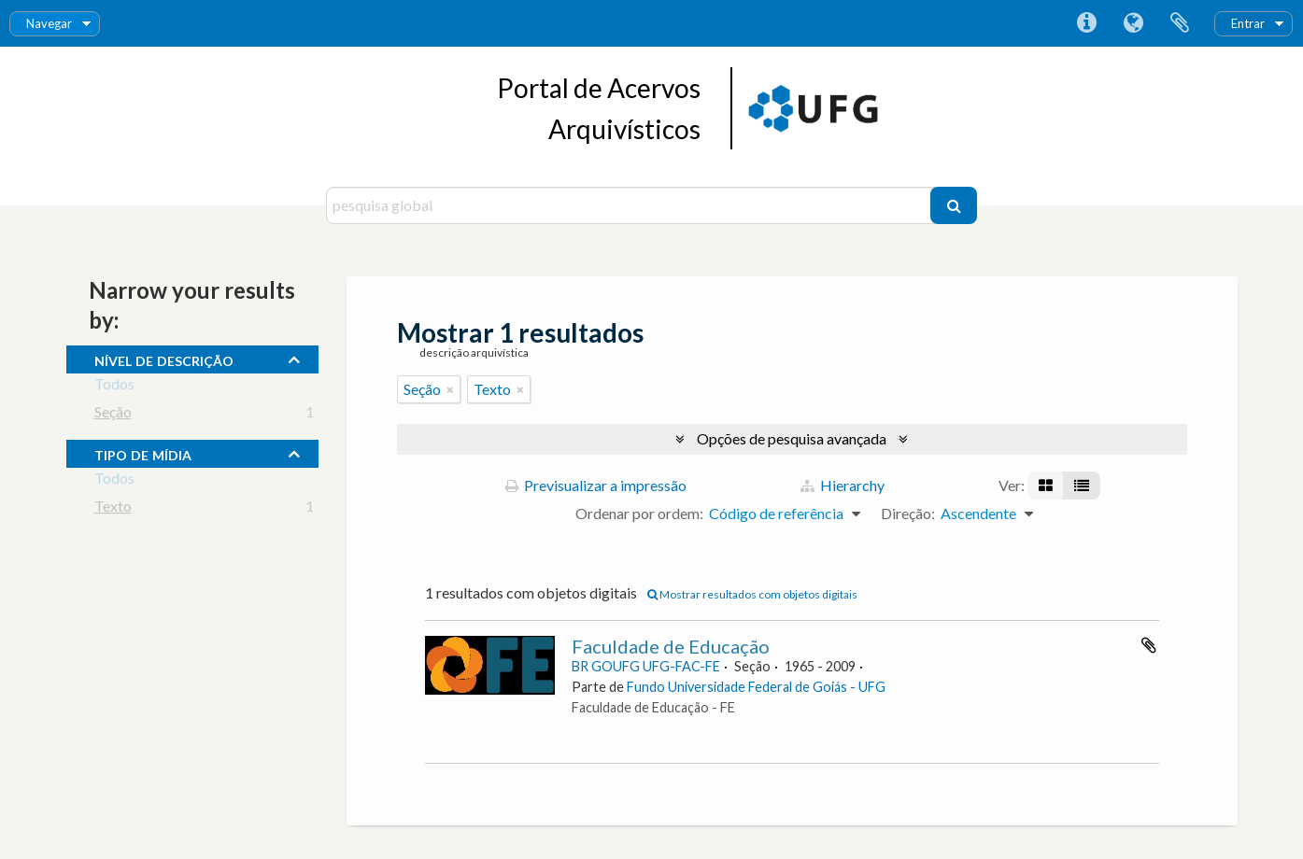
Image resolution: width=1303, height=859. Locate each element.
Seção (113, 415)
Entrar (1248, 23)
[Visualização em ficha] (1045, 486)
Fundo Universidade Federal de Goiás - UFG (756, 687)
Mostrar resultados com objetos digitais (752, 594)
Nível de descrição (164, 358)
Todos (114, 387)
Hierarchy (842, 485)
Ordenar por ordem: (639, 513)
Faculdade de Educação (671, 646)
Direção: (908, 513)
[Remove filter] (450, 389)
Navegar (49, 23)
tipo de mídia (142, 453)
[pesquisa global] (631, 205)
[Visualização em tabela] (1081, 486)
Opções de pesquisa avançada (791, 438)
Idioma (1133, 23)
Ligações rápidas (1086, 23)
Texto (113, 509)
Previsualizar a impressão (596, 485)
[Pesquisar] (953, 205)
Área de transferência (1179, 23)
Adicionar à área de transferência (1149, 645)
